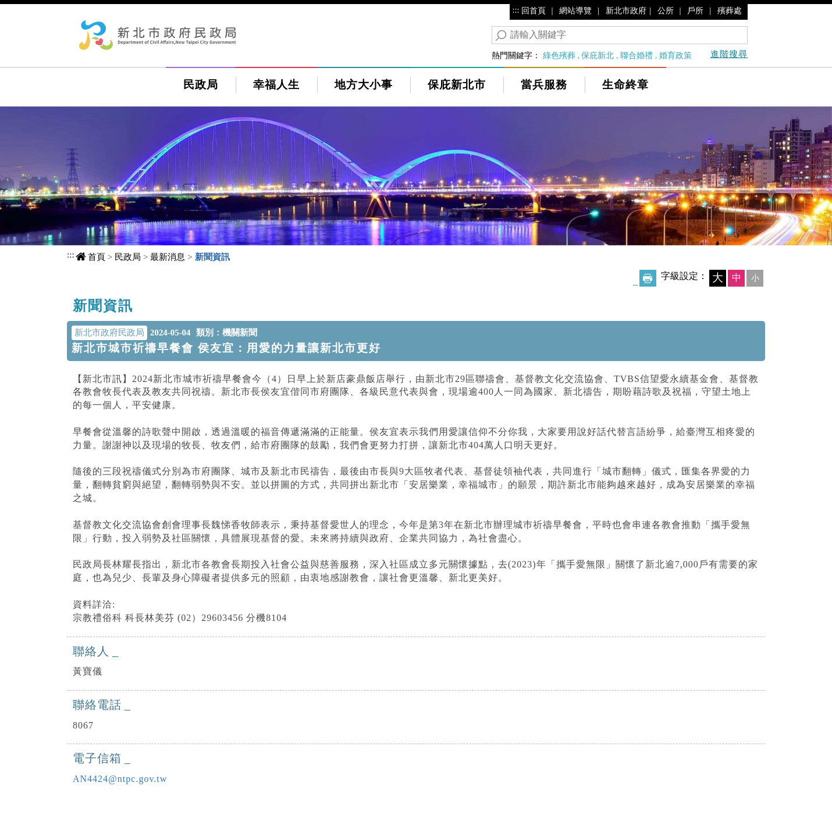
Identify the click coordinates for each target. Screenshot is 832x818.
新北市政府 (626, 10)
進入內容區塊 (29, 11)
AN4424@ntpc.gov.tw (120, 779)
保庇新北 (597, 55)
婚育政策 (675, 55)
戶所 (695, 10)
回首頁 (533, 10)
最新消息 (167, 257)
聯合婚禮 (636, 55)
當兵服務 (544, 84)
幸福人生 (276, 84)
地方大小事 (364, 84)
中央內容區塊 (104, 302)
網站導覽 (575, 10)
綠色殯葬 (559, 55)
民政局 (200, 84)
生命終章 (625, 84)
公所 (665, 10)
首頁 (96, 257)
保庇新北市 (457, 84)
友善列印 (647, 278)
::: (516, 10)
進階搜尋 (729, 54)
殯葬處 (729, 10)
